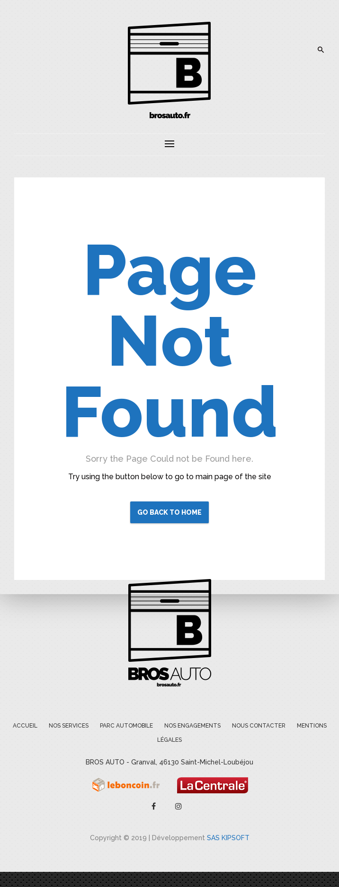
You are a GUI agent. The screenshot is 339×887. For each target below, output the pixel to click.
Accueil (25, 725)
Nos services (69, 725)
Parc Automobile (126, 725)
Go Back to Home (169, 512)
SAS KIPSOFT (228, 838)
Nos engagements (192, 725)
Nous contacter (258, 725)
